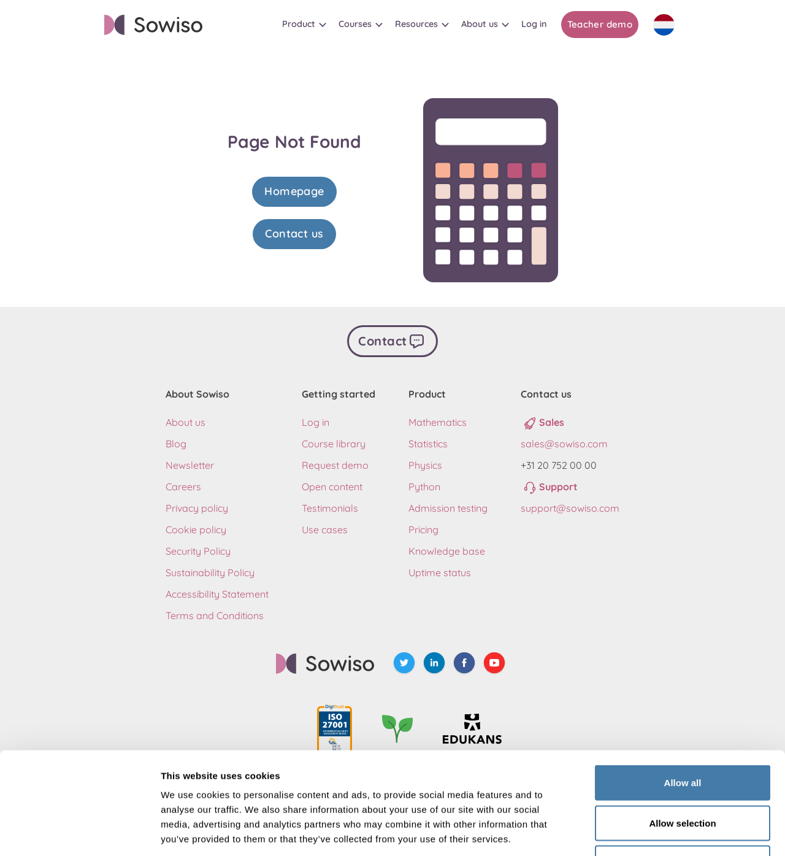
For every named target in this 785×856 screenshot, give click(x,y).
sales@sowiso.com (564, 444)
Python (424, 486)
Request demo (335, 465)
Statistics (428, 444)
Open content (332, 486)
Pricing (423, 529)
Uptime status (439, 572)
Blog (176, 444)
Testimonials (330, 508)
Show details (643, 832)
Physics (425, 465)
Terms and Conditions (215, 615)
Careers (183, 486)
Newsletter (190, 465)
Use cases (325, 529)
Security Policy (198, 551)
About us (185, 422)
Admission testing (448, 508)
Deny (683, 775)
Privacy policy (197, 508)
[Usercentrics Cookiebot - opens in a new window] (79, 832)
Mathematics (437, 422)
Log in (315, 422)
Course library (334, 444)
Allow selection (682, 735)
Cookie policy (196, 529)
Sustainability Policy (210, 572)
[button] (304, 24)
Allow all (683, 695)
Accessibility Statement (217, 594)
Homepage (294, 191)
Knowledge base (446, 551)
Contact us (294, 233)
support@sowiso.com (570, 508)
